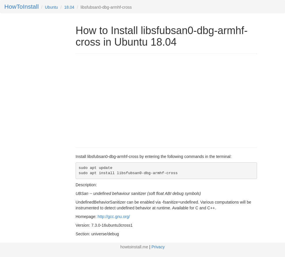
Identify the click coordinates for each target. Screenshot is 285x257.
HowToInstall (21, 6)
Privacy (158, 247)
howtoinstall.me (134, 247)
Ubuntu (51, 7)
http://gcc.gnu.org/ (113, 216)
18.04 (69, 7)
